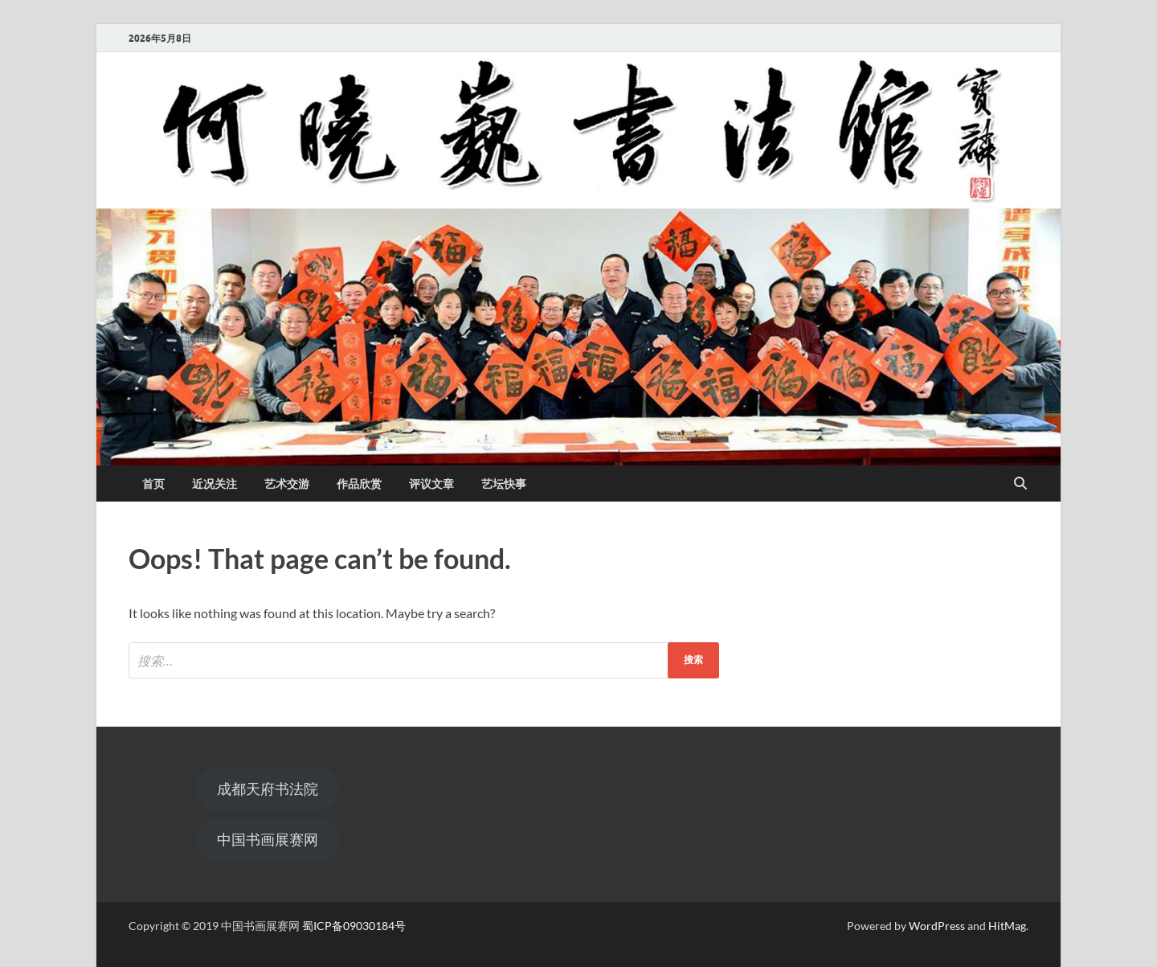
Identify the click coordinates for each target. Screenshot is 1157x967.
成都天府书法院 (267, 788)
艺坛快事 (503, 483)
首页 (153, 483)
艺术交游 (286, 483)
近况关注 (214, 483)
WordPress (937, 925)
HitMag (1007, 925)
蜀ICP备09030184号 (354, 925)
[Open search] (1020, 483)
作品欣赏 (359, 483)
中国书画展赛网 (267, 839)
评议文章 (431, 483)
